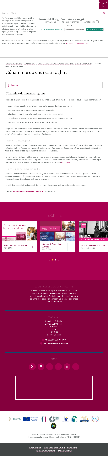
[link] (23, 419)
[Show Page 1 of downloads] (52, 259)
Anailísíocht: (89, 22)
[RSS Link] (75, 366)
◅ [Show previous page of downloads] (49, 259)
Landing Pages (30, 64)
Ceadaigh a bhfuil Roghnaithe (52, 29)
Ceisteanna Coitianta (83, 64)
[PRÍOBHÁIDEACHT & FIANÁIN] (55, 447)
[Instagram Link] (41, 366)
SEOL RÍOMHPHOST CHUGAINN (55, 343)
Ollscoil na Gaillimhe (13, 64)
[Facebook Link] (49, 366)
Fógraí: (70, 25)
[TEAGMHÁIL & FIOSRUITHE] (46, 450)
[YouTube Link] (58, 366)
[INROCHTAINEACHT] (65, 450)
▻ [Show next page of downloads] (59, 259)
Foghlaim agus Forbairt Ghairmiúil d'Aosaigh (55, 64)
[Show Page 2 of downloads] (55, 259)
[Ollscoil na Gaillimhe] (12, 53)
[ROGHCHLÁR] (103, 4)
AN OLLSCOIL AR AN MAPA (55, 340)
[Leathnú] (54, 85)
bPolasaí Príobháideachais (77, 43)
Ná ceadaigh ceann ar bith (75, 29)
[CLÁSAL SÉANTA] (36, 447)
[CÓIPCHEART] (73, 447)
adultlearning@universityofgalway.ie (28, 191)
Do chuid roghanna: (70, 22)
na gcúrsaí (65, 162)
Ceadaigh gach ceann (96, 29)
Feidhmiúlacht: (49, 22)
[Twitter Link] (32, 366)
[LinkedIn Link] (67, 366)
